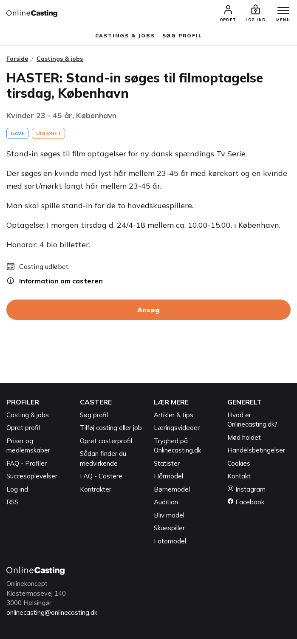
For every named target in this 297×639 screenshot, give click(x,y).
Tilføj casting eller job (111, 428)
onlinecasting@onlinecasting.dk (51, 612)
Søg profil (94, 415)
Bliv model (169, 515)
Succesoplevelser (31, 476)
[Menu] (283, 11)
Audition (166, 502)
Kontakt (239, 476)
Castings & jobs (125, 35)
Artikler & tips (173, 415)
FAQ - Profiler (26, 463)
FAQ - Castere (101, 476)
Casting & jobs (27, 415)
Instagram (246, 489)
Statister (167, 463)
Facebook (245, 502)
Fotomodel (170, 541)
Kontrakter (95, 489)
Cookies (238, 463)
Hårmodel (168, 476)
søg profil (182, 35)
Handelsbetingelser (256, 450)
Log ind (17, 489)
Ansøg (148, 309)
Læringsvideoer (177, 428)
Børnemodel (172, 489)
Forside (17, 58)
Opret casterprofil (106, 441)
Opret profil (23, 428)
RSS (12, 502)
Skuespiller (169, 528)
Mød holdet (244, 437)
